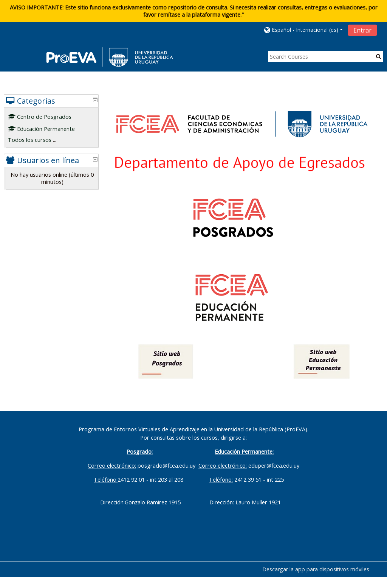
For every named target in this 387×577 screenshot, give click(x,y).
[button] (303, 30)
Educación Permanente (47, 128)
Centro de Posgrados (45, 116)
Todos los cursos (35, 139)
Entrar (362, 30)
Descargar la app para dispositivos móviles (315, 569)
